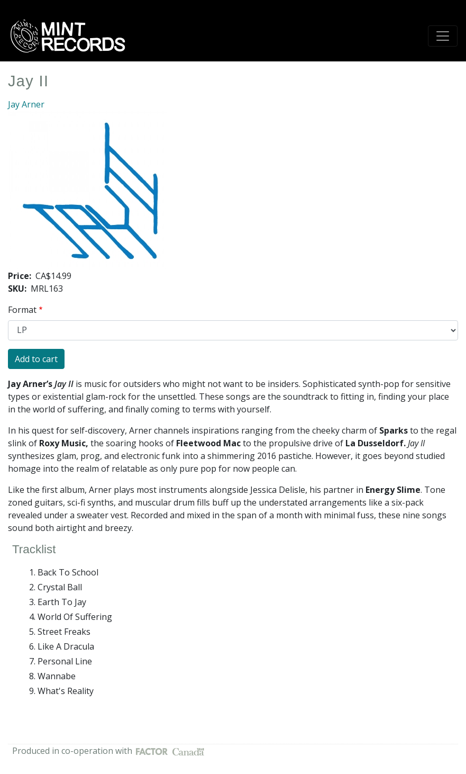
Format (22, 310)
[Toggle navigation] (443, 36)
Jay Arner (26, 104)
